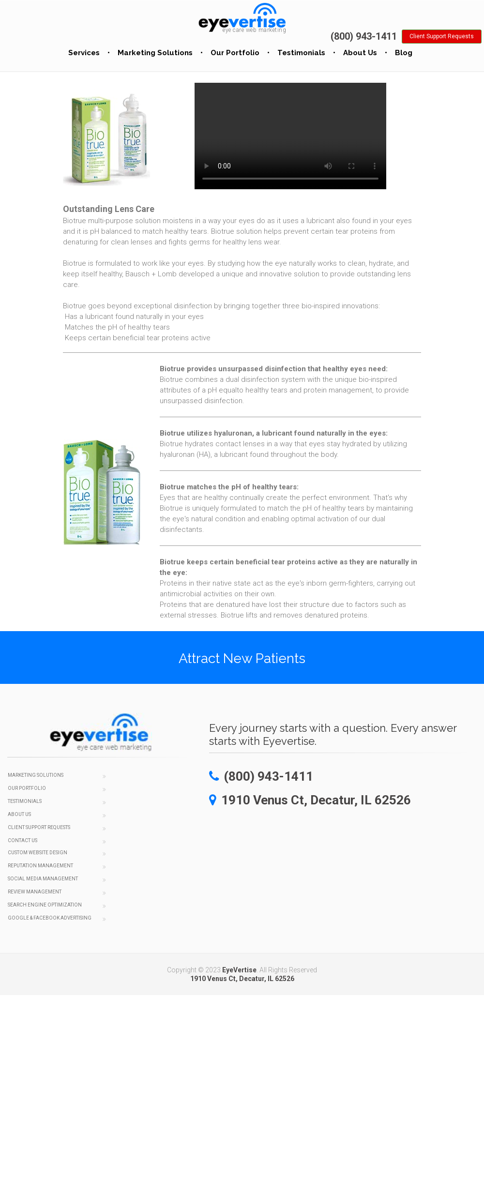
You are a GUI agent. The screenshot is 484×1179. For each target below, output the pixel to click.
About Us (360, 52)
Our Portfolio (235, 52)
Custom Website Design (37, 852)
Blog (403, 52)
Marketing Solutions (155, 52)
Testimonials (301, 52)
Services (84, 52)
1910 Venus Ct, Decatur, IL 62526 (242, 978)
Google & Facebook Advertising (49, 918)
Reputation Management (40, 865)
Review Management (34, 891)
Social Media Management (43, 878)
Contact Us (22, 840)
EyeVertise (239, 970)
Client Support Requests (39, 827)
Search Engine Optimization (45, 904)
